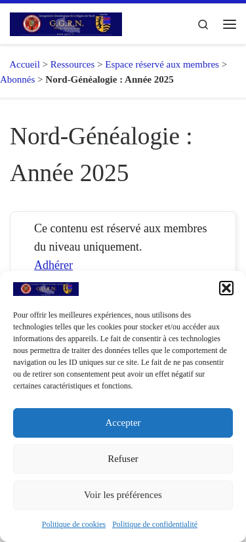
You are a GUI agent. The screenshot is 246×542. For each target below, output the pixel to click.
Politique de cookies (74, 524)
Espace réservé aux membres (162, 64)
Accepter (122, 422)
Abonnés (17, 79)
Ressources (73, 64)
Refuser (123, 458)
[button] (226, 288)
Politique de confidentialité (154, 524)
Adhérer (53, 265)
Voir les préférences (123, 495)
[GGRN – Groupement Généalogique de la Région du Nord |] (66, 22)
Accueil (20, 64)
